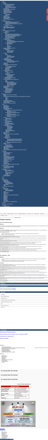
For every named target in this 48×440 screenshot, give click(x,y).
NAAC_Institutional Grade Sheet (8, 146)
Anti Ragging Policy (6, 163)
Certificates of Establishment (11, 66)
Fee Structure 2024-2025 (7, 158)
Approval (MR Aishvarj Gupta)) (11, 84)
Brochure (5, 155)
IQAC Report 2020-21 (8, 144)
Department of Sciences (9, 25)
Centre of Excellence (8, 39)
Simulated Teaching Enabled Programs (9, 101)
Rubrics (6, 81)
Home (3, 1)
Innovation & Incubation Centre (8, 70)
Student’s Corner (4, 179)
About (6, 33)
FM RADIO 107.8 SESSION (4, 338)
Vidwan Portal (6, 63)
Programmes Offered (10, 213)
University (4, 217)
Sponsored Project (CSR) (7, 58)
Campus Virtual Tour (4, 298)
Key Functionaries (8, 5)
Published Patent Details (11, 56)
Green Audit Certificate (8, 119)
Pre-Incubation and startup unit (10, 74)
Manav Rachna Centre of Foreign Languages (10, 94)
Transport (5, 151)
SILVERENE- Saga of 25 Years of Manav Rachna (8, 300)
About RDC (7, 31)
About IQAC (5, 105)
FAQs (6, 215)
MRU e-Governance (6, 132)
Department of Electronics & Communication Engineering (13, 23)
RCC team (8, 45)
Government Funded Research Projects (13, 61)
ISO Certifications (6, 109)
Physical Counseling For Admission (9, 157)
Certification (9, 110)
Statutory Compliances (7, 17)
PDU (7, 72)
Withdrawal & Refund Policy (8, 160)
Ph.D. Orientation (9, 128)
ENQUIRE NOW (47, 18)
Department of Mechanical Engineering (11, 22)
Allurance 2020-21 (8, 91)
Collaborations (6, 87)
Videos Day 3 (7, 136)
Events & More (6, 200)
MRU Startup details (10, 76)
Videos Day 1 (7, 134)
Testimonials (42, 213)
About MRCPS (6, 188)
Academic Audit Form (7, 143)
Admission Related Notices (8, 152)
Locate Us (3, 362)
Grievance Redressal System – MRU (6, 301)
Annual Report (7, 69)
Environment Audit (6, 122)
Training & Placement (5, 165)
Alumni (5, 185)
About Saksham (7, 14)
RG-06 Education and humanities (10, 38)
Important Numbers (6, 18)
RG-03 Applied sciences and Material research (12, 35)
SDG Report (5, 199)
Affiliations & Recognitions (8, 11)
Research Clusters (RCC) (9, 43)
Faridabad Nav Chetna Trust (6, 350)
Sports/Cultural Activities (9, 183)
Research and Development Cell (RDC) (9, 30)
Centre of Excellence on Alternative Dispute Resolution (15, 41)
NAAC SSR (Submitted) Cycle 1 (8, 147)
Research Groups (6, 32)
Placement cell (4, 355)
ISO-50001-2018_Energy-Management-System (12, 112)
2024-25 (6, 138)
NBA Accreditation (6, 107)
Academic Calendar (6, 102)
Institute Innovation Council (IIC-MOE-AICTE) (10, 64)
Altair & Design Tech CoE (11, 40)
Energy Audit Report (8, 120)
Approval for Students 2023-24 (11, 82)
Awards (5, 191)
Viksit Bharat (4, 205)
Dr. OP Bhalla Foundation (5, 349)
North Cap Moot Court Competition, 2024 (6, 336)
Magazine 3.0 (6, 197)
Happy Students (6, 184)
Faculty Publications (10, 51)
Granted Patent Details (10, 57)
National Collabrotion (7, 175)
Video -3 (6, 98)
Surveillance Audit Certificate (11, 111)
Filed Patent (9, 55)
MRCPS (3, 187)
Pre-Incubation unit (10, 75)
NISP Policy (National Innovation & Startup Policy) (11, 79)
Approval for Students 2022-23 (11, 83)
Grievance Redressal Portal (8, 12)
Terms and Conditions (5, 361)
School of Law (6, 26)
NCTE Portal (3, 307)
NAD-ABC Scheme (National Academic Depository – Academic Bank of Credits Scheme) (17, 96)
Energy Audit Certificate (8, 121)
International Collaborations (9, 89)
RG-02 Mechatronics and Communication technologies (13, 34)
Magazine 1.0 (6, 195)
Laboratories (5, 15)
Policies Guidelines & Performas (8, 86)
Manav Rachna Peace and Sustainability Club (10, 201)
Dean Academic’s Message (8, 100)
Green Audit (5, 117)
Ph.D (4, 28)
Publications (7, 49)
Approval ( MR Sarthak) (10, 85)
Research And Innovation (9, 182)
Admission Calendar (7, 153)
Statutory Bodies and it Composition (10, 7)
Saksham (5, 13)
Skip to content (2, 428)
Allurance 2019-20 (8, 92)
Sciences (7, 217)
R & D (32, 213)
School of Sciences (6, 24)
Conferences (7, 131)
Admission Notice (4, 356)
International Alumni (8, 173)
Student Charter (6, 180)
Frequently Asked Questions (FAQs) (9, 156)
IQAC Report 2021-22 (8, 145)
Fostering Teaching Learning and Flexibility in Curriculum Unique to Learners (15, 149)
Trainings (8, 47)
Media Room (4, 358)
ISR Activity (4, 202)
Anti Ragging (3, 294)
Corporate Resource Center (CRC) (9, 167)
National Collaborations (8, 88)
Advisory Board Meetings (9, 190)
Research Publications (7, 48)
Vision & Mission (6, 8)
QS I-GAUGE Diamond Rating (8, 108)
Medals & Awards (6, 181)
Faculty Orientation (10, 127)
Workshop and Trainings (9, 129)
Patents (6, 54)
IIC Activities (7, 68)
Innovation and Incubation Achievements (10, 77)
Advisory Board (6, 189)
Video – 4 (6, 99)
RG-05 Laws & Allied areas (9, 37)
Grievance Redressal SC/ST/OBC (9, 19)
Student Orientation (10, 126)
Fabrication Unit (7, 73)
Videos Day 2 (7, 135)
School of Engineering (7, 21)
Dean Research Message (7, 59)
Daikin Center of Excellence (11, 42)
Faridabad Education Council (6, 351)
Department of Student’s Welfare (8, 186)
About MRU (4, 2)
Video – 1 (6, 97)
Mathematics (12, 217)
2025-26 (6, 141)
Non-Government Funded (11, 62)
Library (3, 178)
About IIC (6, 65)
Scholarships (5, 162)
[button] (2, 429)
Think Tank (28, 213)
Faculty (16, 213)
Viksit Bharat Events (7, 206)
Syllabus (5, 95)
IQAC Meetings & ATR (7, 137)
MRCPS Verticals (6, 192)
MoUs (6, 171)
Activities (6, 174)
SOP (7, 44)
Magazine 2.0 (6, 196)
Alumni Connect (4, 357)
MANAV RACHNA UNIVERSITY (13, 347)
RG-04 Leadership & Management (10, 36)
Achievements (9, 46)
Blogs (2, 303)
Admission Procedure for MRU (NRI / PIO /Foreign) (11, 164)
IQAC (3, 104)
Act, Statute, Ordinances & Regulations (9, 9)
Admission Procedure (7, 154)
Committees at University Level (10, 6)
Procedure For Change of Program (9, 159)
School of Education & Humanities (9, 27)
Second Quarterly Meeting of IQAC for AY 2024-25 (14, 139)
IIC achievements (8, 78)
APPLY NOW (47, 11)
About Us (5, 3)
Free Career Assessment (5, 305)
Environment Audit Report (9, 123)
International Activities (8, 90)
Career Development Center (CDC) (9, 166)
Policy (6, 80)
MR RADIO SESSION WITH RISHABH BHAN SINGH (8, 332)
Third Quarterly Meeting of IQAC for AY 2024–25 (14, 140)
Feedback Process (6, 148)
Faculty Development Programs (10, 130)
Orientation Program (8, 125)
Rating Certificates (8, 67)
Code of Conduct (6, 161)
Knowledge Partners (7, 16)
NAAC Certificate (6, 106)
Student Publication (10, 52)
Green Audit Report (8, 118)
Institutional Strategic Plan (8, 10)
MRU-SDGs (5, 133)
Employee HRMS (4, 360)
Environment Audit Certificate (9, 124)
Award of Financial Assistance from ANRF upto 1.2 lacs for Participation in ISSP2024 (14, 334)
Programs (3, 20)
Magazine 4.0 (6, 198)
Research (3, 29)
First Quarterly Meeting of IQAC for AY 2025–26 (14, 142)
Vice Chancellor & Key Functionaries (9, 4)
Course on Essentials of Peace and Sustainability (11, 194)
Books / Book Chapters (10, 50)
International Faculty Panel (9, 172)
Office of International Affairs (9, 170)
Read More (14, 288)
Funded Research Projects (9, 60)
